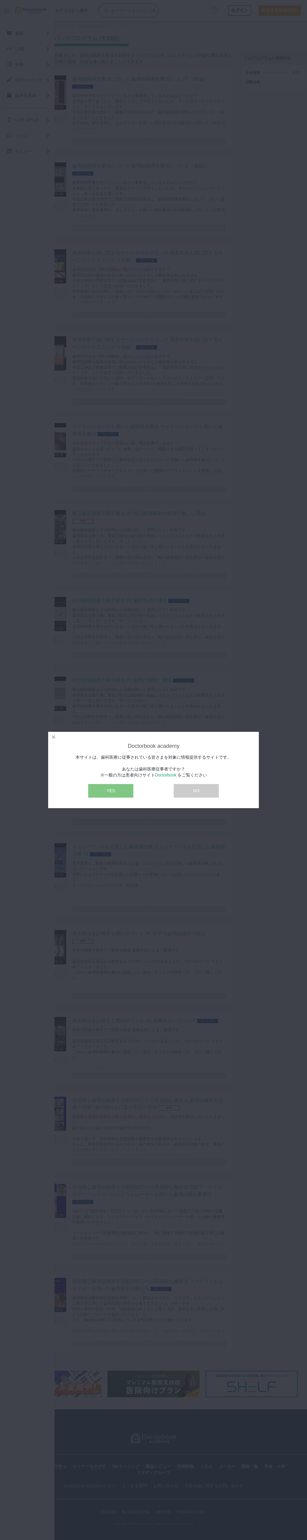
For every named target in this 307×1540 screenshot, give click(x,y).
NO (196, 790)
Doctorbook (166, 775)
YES (111, 790)
